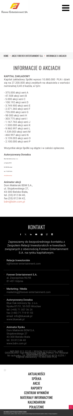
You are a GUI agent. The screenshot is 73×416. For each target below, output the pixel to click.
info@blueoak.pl (23, 316)
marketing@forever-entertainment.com (29, 292)
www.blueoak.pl (16, 320)
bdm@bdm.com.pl (15, 201)
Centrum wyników (36, 392)
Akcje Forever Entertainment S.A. (28, 56)
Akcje (36, 383)
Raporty (36, 388)
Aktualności (36, 373)
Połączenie (36, 406)
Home (7, 56)
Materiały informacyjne (36, 397)
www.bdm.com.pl (16, 344)
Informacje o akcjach (56, 56)
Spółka (36, 378)
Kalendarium (36, 402)
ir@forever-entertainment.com (24, 264)
